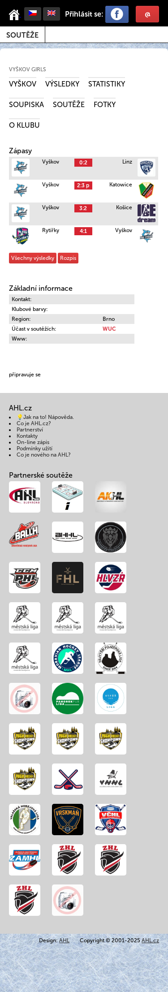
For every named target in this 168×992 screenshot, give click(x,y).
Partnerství (30, 430)
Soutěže (22, 35)
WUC (109, 329)
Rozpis (68, 258)
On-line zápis (33, 442)
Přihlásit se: (84, 14)
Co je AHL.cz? (34, 423)
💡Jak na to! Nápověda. (45, 417)
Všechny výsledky (32, 258)
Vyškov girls (27, 69)
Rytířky (50, 230)
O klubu (24, 125)
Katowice (120, 184)
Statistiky (106, 84)
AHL (64, 940)
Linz (127, 162)
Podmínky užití (34, 448)
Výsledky (62, 84)
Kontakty (27, 436)
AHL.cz (150, 940)
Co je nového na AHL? (44, 455)
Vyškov (22, 84)
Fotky (105, 104)
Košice (124, 207)
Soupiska (26, 104)
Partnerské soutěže (41, 475)
